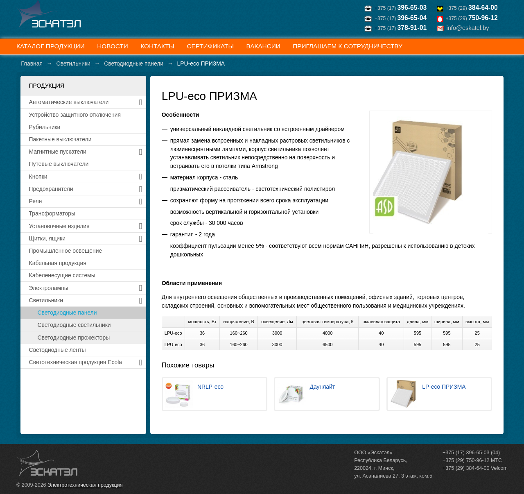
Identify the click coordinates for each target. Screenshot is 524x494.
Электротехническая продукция (84, 485)
